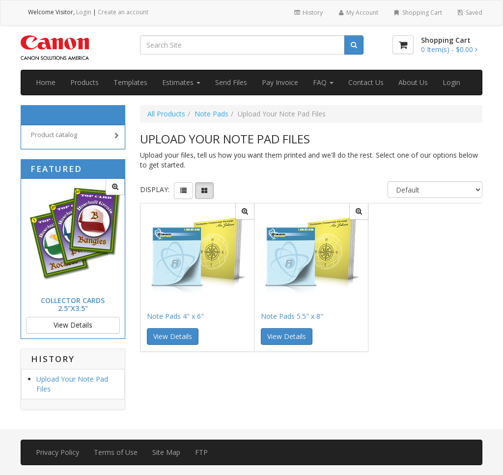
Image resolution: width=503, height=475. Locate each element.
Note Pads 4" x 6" (175, 316)
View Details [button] (172, 336)
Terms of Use (116, 452)
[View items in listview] (183, 190)
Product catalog (75, 135)
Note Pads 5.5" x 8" (292, 316)
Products (84, 82)
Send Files (231, 82)
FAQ (323, 82)
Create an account (123, 12)
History (307, 12)
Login (83, 12)
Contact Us (366, 82)
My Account (357, 12)
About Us (413, 82)
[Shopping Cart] (403, 44)
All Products (166, 113)
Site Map (166, 452)
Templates (130, 82)
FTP (201, 452)
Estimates (181, 82)
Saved (469, 12)
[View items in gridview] (204, 190)
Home (46, 82)
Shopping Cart (417, 12)
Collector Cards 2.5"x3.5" (73, 304)
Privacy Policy (57, 452)
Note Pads (211, 113)
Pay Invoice (280, 82)
